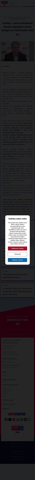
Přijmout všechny (17, 260)
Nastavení (17, 254)
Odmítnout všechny (17, 248)
